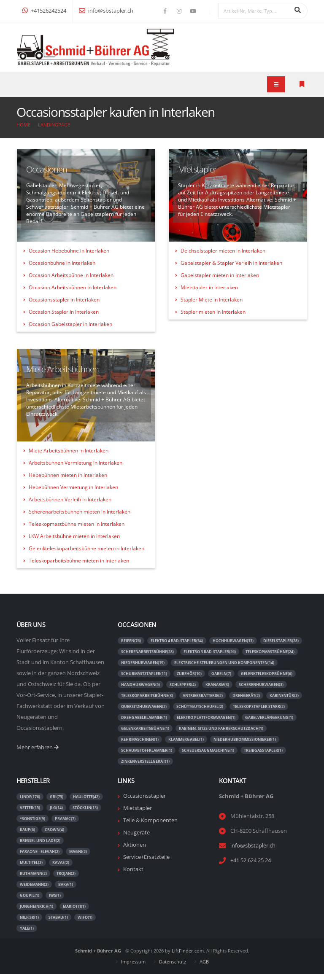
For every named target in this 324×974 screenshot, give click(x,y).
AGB (204, 961)
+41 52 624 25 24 (250, 860)
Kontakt (133, 869)
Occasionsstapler (144, 795)
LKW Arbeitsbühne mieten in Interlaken (74, 536)
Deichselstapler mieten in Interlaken (223, 250)
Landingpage (54, 124)
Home (23, 124)
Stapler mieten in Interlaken (213, 311)
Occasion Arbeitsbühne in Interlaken (71, 275)
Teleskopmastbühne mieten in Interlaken (76, 523)
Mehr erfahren (37, 747)
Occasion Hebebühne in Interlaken (69, 250)
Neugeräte (136, 832)
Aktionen (134, 844)
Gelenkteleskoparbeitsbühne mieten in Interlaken (86, 548)
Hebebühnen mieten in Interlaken (68, 475)
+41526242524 (44, 10)
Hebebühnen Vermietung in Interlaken (73, 487)
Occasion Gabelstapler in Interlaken (70, 324)
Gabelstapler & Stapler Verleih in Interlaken (231, 262)
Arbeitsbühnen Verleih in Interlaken (70, 499)
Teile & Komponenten (150, 820)
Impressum (133, 961)
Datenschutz (172, 961)
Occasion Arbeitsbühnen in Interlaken (72, 287)
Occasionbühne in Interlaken (62, 262)
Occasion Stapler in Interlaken (64, 311)
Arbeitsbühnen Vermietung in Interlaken (75, 462)
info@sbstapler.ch (106, 10)
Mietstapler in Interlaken (209, 287)
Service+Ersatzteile (146, 857)
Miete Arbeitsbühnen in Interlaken (68, 450)
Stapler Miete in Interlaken (212, 299)
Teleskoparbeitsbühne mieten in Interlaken (79, 560)
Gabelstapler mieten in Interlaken (220, 275)
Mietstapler (137, 808)
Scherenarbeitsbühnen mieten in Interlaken (79, 511)
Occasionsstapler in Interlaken (64, 299)
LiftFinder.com (188, 950)
